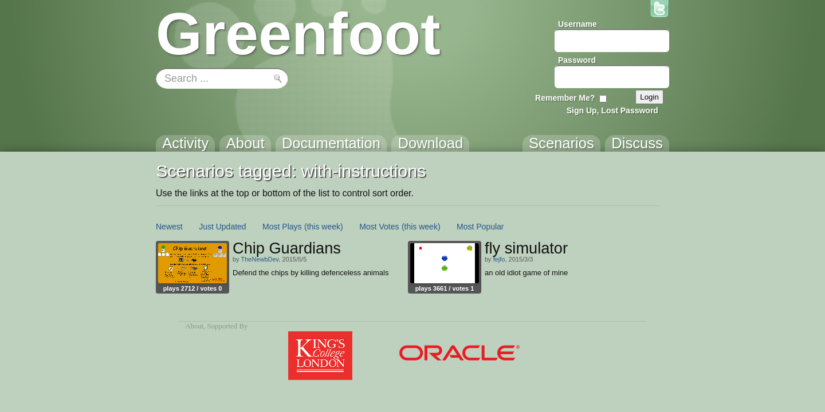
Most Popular (480, 226)
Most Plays (281, 226)
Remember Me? (565, 97)
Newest (169, 226)
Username (577, 24)
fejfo (499, 259)
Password (577, 60)
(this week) (323, 226)
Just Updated (222, 226)
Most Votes (379, 226)
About (194, 326)
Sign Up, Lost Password (612, 110)
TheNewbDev (259, 259)
